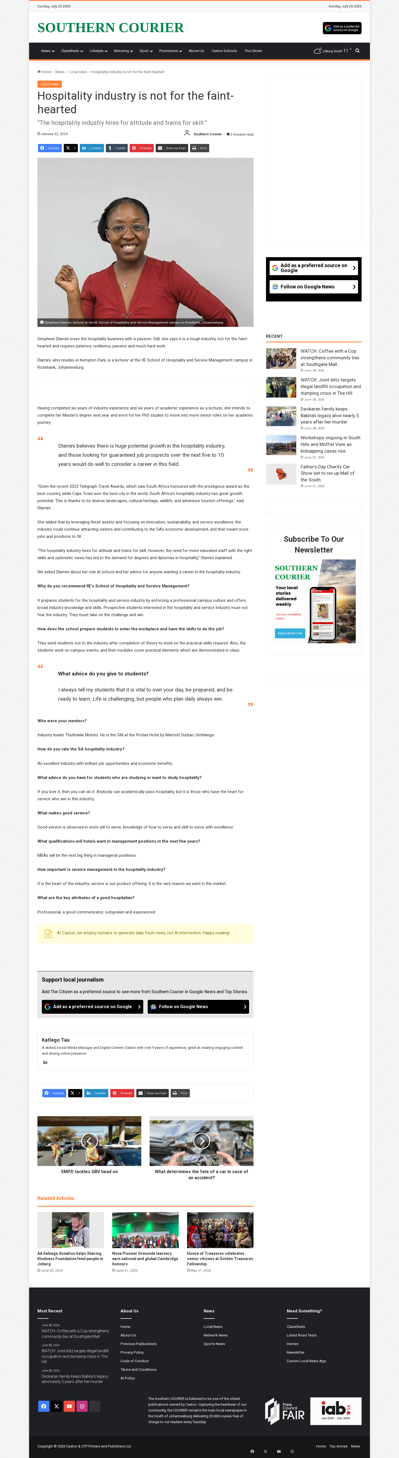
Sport (144, 51)
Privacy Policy (132, 1352)
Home (44, 72)
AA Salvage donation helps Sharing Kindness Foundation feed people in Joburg (70, 1258)
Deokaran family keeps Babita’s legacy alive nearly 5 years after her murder (330, 415)
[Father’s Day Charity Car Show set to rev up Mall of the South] (281, 474)
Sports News (214, 1343)
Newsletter (296, 1352)
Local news (78, 72)
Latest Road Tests (302, 1335)
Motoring (121, 51)
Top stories (338, 1446)
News (45, 51)
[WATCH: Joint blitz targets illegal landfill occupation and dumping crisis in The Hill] (281, 387)
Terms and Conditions (139, 1369)
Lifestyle (96, 51)
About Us (196, 51)
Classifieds (70, 51)
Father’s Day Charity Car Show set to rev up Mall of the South (328, 473)
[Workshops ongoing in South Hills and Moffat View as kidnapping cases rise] (281, 445)
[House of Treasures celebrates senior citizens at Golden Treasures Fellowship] (220, 1230)
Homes (292, 1343)
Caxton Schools (224, 51)
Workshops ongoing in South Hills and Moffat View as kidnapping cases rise (330, 444)
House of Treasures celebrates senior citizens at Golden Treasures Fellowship (220, 1258)
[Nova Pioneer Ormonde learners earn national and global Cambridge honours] (145, 1230)
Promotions (168, 51)
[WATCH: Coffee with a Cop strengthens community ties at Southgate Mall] (281, 358)
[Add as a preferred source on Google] (342, 27)
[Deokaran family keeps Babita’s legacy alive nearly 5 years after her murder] (281, 416)
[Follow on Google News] (198, 1007)
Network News (216, 1335)
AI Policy (128, 1378)
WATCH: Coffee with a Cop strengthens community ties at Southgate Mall (330, 357)
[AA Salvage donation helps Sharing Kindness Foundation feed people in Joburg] (70, 1230)
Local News (213, 1326)
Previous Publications (139, 1343)
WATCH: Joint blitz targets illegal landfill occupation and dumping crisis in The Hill (331, 386)
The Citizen (253, 51)
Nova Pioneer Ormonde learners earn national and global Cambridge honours (145, 1258)
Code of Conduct (135, 1361)
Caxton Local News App (306, 1361)
